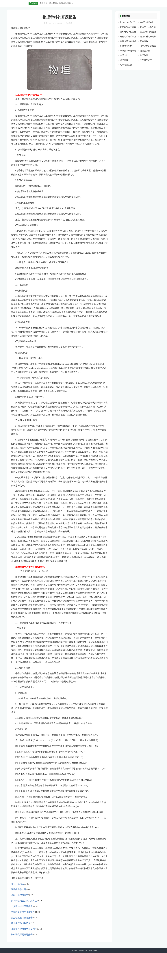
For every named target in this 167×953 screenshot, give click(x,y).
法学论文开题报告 (148, 46)
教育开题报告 (17, 884)
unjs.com (88, 950)
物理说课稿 (145, 51)
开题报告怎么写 (18, 889)
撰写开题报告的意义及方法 (24, 901)
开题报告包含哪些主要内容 (24, 929)
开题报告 (144, 41)
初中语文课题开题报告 (22, 934)
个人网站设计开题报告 (22, 906)
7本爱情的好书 (146, 22)
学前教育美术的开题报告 (23, 912)
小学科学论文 (146, 60)
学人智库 (53, 3)
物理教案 (144, 55)
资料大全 (43, 3)
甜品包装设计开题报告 (22, 917)
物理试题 (124, 60)
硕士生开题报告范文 (20, 923)
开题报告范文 (126, 46)
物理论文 (124, 55)
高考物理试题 (126, 65)
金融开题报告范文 (19, 895)
